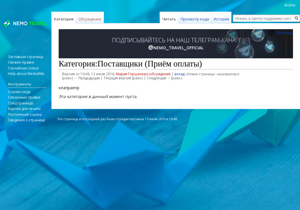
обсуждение (160, 73)
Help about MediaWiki (26, 73)
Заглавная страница (25, 56)
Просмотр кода (195, 19)
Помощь (284, 32)
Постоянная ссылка (25, 114)
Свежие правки (21, 62)
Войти (290, 5)
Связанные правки (24, 97)
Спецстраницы (20, 103)
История (221, 19)
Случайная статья (23, 68)
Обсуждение (90, 19)
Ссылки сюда (19, 91)
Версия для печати (24, 108)
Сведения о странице (26, 120)
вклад (179, 73)
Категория (64, 19)
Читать (169, 19)
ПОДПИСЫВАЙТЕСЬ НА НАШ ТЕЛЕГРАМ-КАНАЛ (176, 44)
